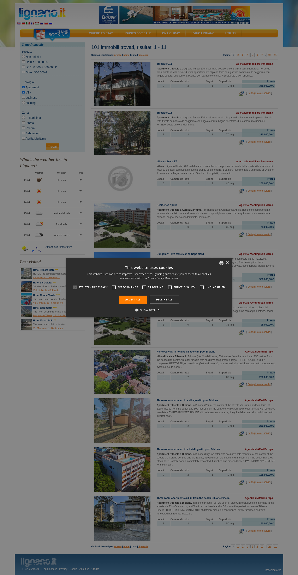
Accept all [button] (133, 299)
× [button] (227, 262)
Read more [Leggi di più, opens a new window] (172, 278)
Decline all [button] (164, 299)
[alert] (149, 287)
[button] (149, 310)
